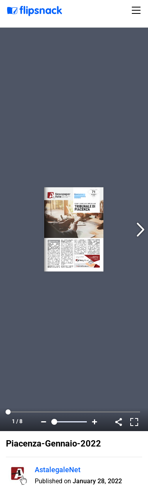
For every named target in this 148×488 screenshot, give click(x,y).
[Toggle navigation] (137, 10)
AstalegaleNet (58, 469)
